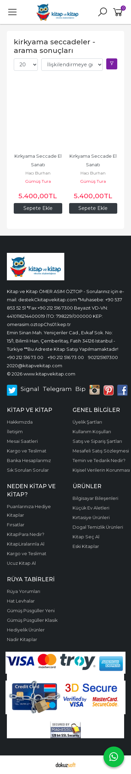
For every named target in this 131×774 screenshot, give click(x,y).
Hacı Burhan (38, 173)
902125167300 (103, 357)
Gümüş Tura (38, 181)
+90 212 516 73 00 (25, 357)
